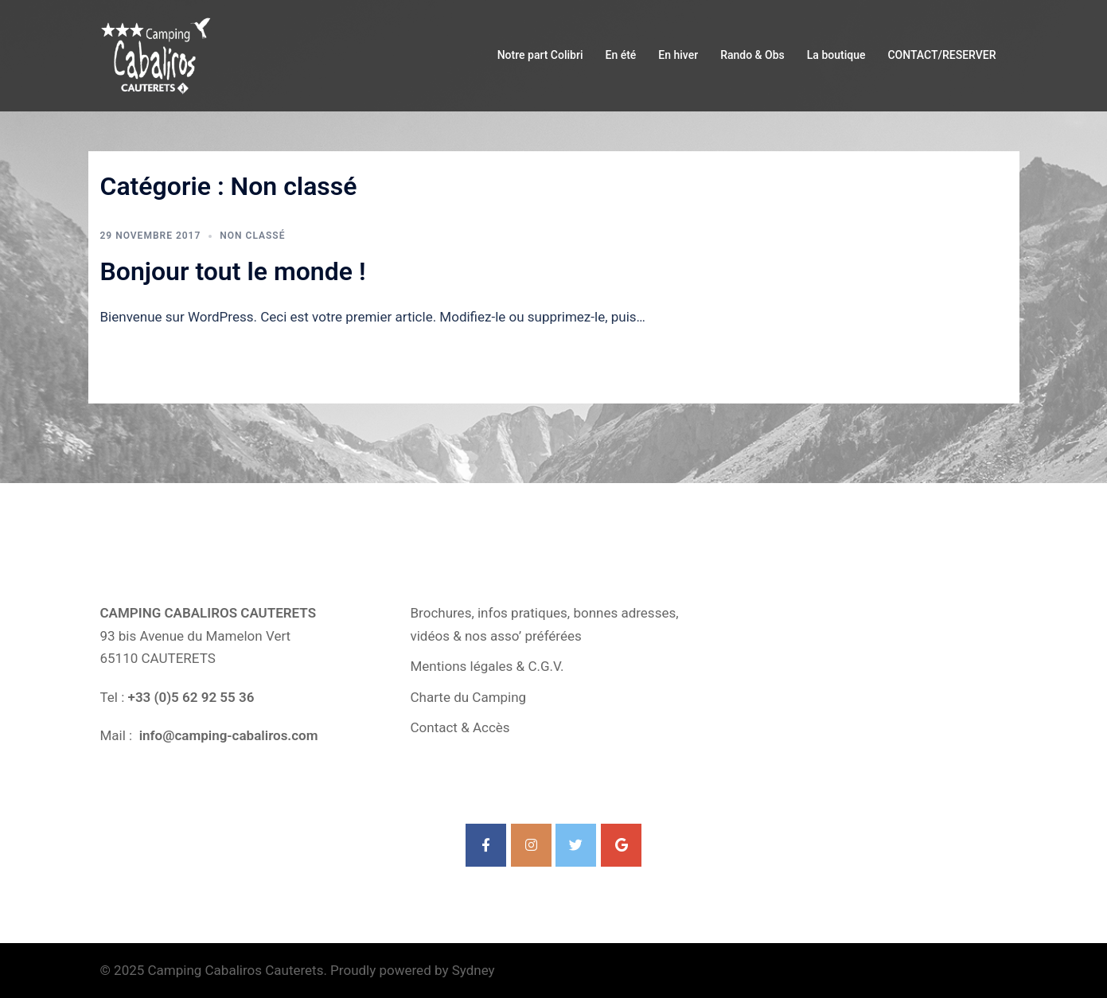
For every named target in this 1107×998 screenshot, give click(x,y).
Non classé (252, 235)
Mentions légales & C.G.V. (487, 666)
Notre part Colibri (540, 55)
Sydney (473, 970)
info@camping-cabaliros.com (226, 735)
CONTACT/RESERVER (941, 55)
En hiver (678, 55)
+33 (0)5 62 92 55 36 (191, 697)
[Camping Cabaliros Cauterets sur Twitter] (575, 845)
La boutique (836, 55)
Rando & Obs (752, 55)
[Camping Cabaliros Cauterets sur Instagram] (531, 845)
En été (620, 55)
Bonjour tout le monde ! (233, 271)
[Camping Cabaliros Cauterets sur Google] (621, 845)
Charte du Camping (469, 697)
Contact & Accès (460, 727)
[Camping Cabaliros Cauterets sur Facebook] (486, 845)
